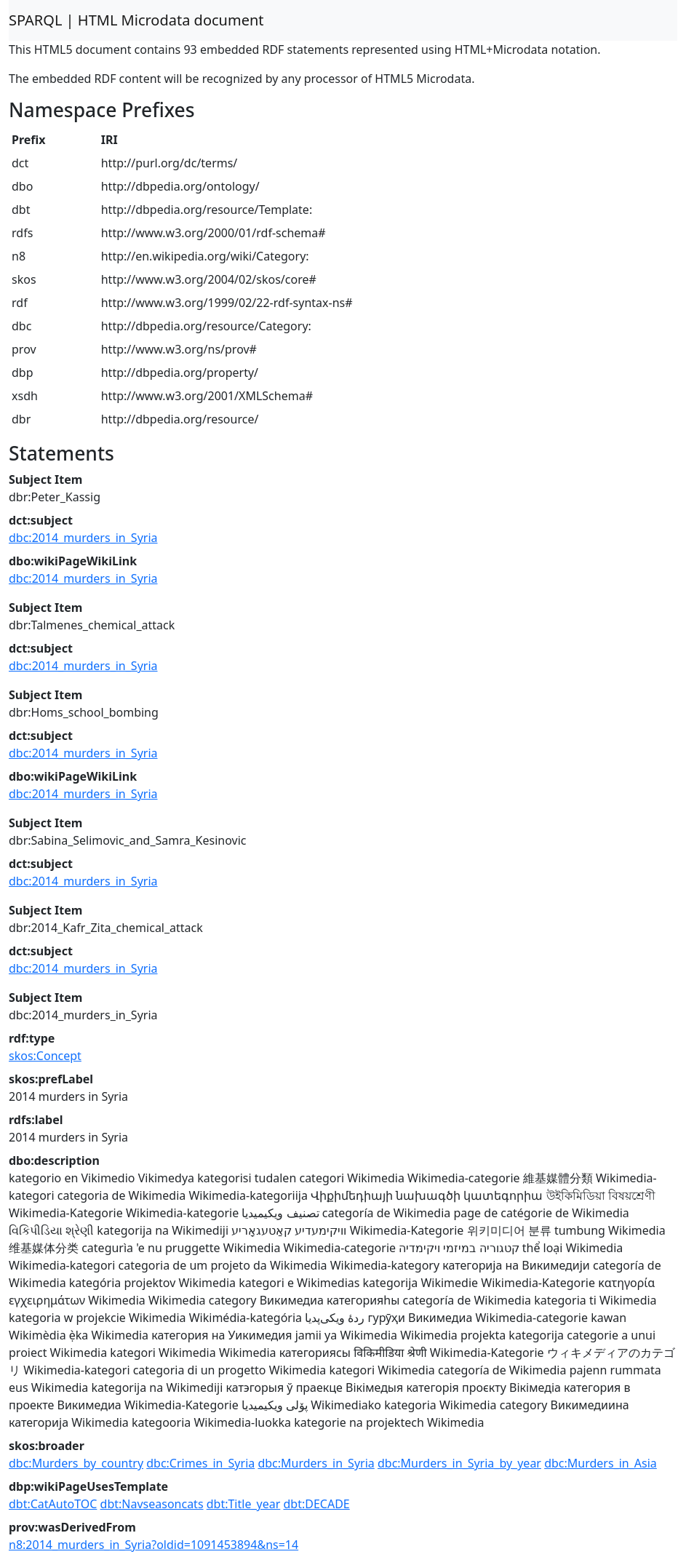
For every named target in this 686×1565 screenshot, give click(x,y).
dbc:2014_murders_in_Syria (83, 538)
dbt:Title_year (244, 1504)
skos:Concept (45, 1056)
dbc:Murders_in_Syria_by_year (459, 1463)
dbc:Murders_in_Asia (600, 1463)
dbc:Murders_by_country (76, 1463)
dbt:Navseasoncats (152, 1504)
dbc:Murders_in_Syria (316, 1463)
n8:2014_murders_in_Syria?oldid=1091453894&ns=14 (153, 1545)
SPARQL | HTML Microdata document (136, 20)
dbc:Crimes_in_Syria (200, 1463)
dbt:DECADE (316, 1504)
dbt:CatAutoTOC (53, 1504)
